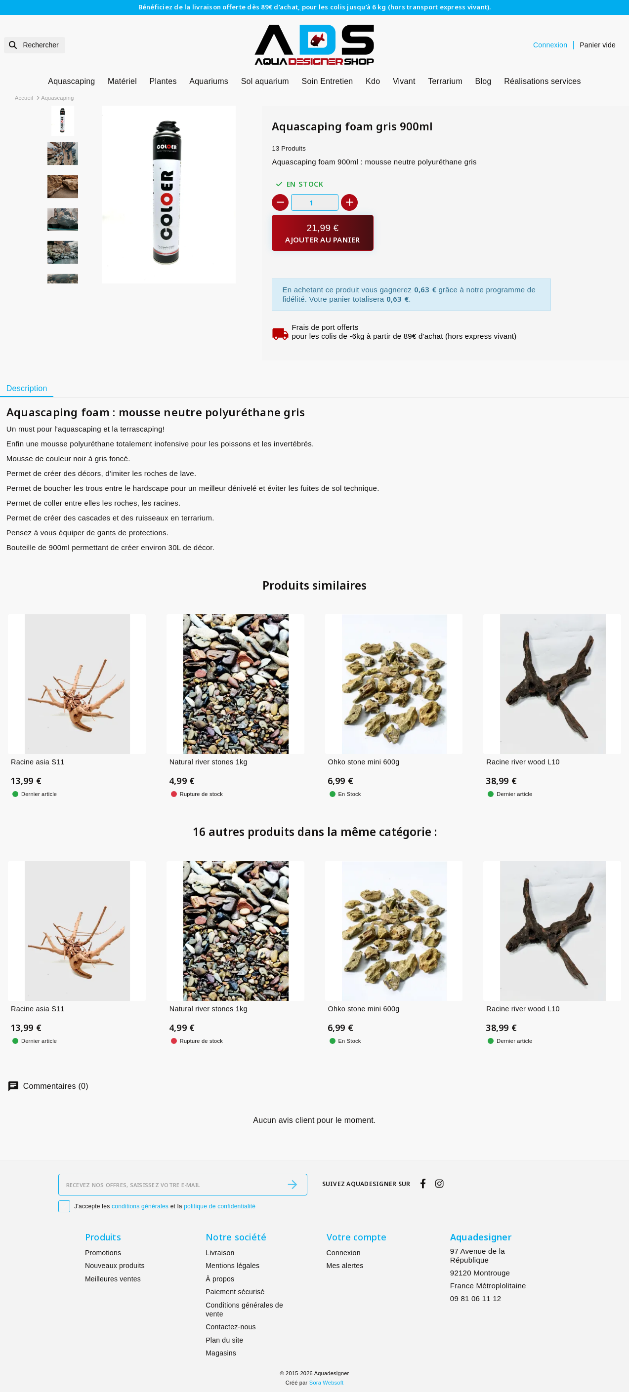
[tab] (26, 388)
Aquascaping (71, 81)
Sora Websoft (326, 1383)
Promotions (103, 1253)
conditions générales (140, 1206)
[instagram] (440, 1183)
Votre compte (357, 1237)
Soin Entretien (327, 81)
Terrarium (445, 81)
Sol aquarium (265, 81)
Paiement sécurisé (235, 1292)
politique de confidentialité (219, 1206)
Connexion (344, 1253)
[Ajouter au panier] (322, 233)
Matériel (122, 81)
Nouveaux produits (115, 1266)
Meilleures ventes (113, 1279)
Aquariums (208, 81)
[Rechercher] (34, 45)
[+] (349, 202)
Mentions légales (232, 1266)
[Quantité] (314, 202)
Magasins (221, 1353)
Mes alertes (345, 1266)
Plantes (163, 81)
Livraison (220, 1253)
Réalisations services (542, 81)
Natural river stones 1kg (208, 762)
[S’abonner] (292, 1184)
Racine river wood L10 (522, 762)
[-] (280, 202)
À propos (220, 1279)
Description (26, 388)
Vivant (404, 81)
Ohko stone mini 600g (364, 762)
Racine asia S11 (38, 762)
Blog (483, 81)
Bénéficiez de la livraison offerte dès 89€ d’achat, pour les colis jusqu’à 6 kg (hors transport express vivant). (314, 6)
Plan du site (224, 1340)
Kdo (373, 81)
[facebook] (422, 1183)
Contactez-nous (231, 1327)
